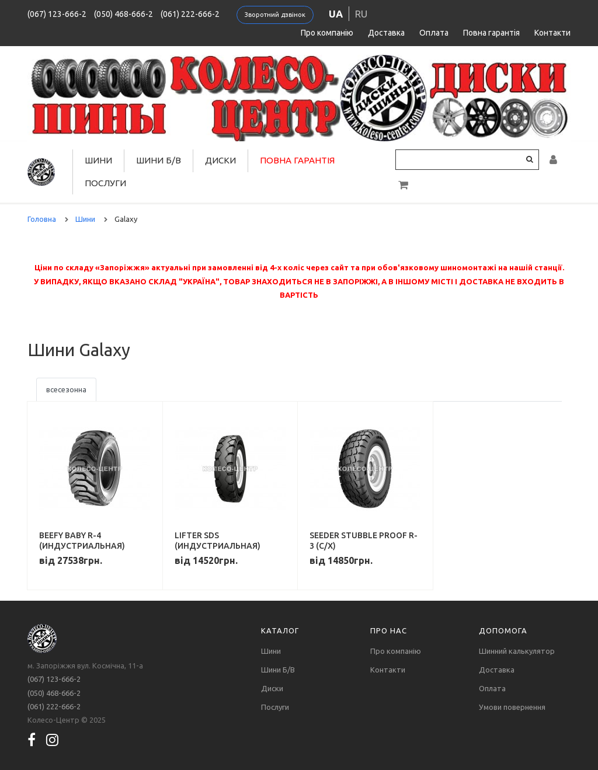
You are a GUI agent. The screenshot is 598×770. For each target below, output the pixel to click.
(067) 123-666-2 (56, 14)
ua (336, 13)
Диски (220, 160)
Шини (98, 160)
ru (361, 13)
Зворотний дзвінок (275, 14)
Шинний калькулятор (517, 651)
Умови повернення (512, 707)
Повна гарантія (491, 32)
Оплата (433, 32)
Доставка (386, 32)
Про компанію (327, 32)
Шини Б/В (158, 160)
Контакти (552, 32)
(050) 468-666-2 (123, 14)
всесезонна (66, 389)
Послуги (105, 183)
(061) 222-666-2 (190, 14)
